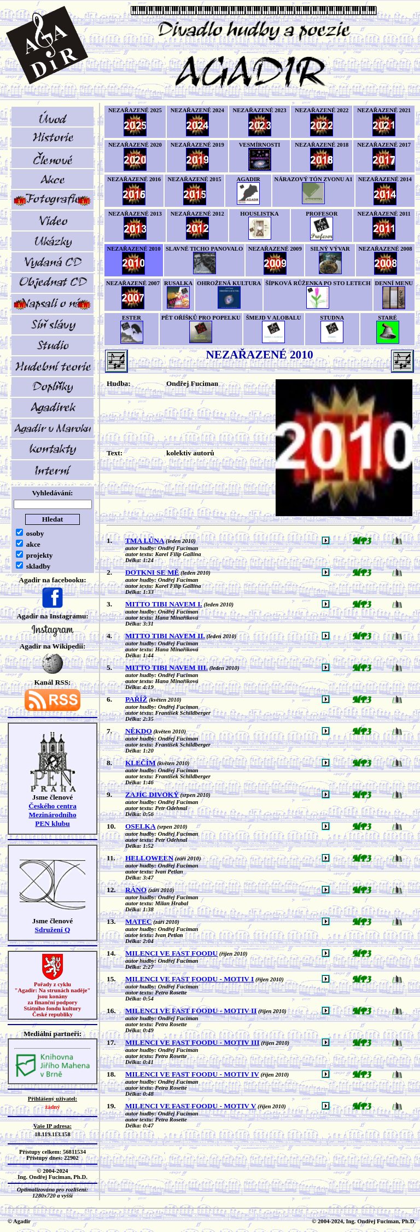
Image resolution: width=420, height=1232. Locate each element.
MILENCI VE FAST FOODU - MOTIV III (192, 1042)
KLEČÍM (140, 763)
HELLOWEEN (149, 858)
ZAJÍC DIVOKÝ (152, 794)
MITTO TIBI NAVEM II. (165, 636)
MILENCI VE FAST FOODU (171, 953)
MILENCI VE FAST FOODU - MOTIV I (189, 979)
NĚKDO (138, 731)
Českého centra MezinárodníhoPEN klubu (52, 815)
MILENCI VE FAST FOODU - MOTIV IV (192, 1074)
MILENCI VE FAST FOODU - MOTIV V (190, 1106)
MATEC (138, 921)
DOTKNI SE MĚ (152, 572)
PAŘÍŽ (136, 699)
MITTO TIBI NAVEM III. (166, 667)
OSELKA (140, 826)
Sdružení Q (53, 930)
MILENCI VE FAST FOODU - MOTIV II (190, 1011)
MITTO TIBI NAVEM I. (163, 604)
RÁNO (136, 890)
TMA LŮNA (144, 540)
